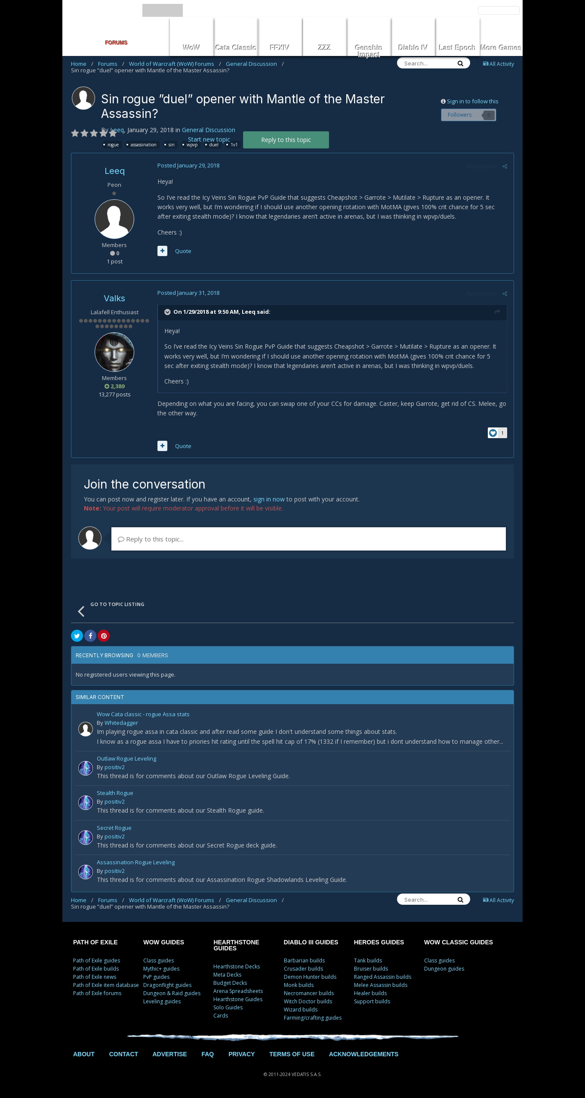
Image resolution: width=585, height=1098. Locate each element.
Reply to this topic (286, 140)
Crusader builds (303, 968)
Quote (183, 251)
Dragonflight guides (167, 985)
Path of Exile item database (106, 985)
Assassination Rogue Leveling (136, 863)
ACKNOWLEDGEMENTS (364, 1054)
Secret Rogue (114, 828)
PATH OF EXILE (95, 942)
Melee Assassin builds (380, 985)
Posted (188, 165)
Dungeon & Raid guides (171, 993)
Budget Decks (230, 983)
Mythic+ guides (161, 968)
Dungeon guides (444, 968)
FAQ (207, 1054)
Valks (114, 298)
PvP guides (156, 976)
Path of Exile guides (96, 960)
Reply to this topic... (151, 539)
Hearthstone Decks (236, 966)
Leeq (117, 130)
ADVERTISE (169, 1054)
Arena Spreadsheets (238, 991)
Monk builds (299, 985)
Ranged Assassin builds (382, 976)
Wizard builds (300, 1009)
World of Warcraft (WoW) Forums (175, 64)
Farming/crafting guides (313, 1017)
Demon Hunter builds (310, 976)
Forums (111, 64)
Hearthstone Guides (237, 999)
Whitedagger (121, 723)
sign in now (269, 499)
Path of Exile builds (96, 968)
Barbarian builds (304, 960)
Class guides (158, 960)
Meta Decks (227, 974)
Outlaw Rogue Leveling (126, 759)
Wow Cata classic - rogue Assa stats (143, 714)
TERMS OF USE (291, 1054)
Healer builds (370, 993)
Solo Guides (228, 1007)
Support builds (372, 1001)
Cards (220, 1015)
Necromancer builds (309, 993)
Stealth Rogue (115, 793)
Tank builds (368, 960)
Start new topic (209, 139)
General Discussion (255, 64)
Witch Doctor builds (308, 1001)
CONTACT (123, 1054)
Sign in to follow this (473, 101)
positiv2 (115, 767)
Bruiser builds (371, 968)
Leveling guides (162, 1001)
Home (82, 64)
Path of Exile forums (97, 993)
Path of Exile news (94, 976)
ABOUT (84, 1054)
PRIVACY (241, 1054)
